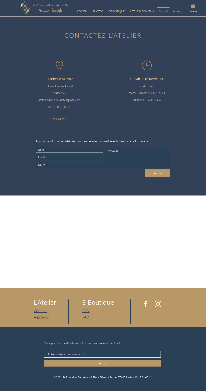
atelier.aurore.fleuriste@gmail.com (59, 100)
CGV (86, 310)
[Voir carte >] (59, 118)
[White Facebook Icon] (145, 303)
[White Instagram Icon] (158, 303)
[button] (193, 5)
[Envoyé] (157, 173)
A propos (41, 317)
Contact (40, 310)
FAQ (85, 317)
